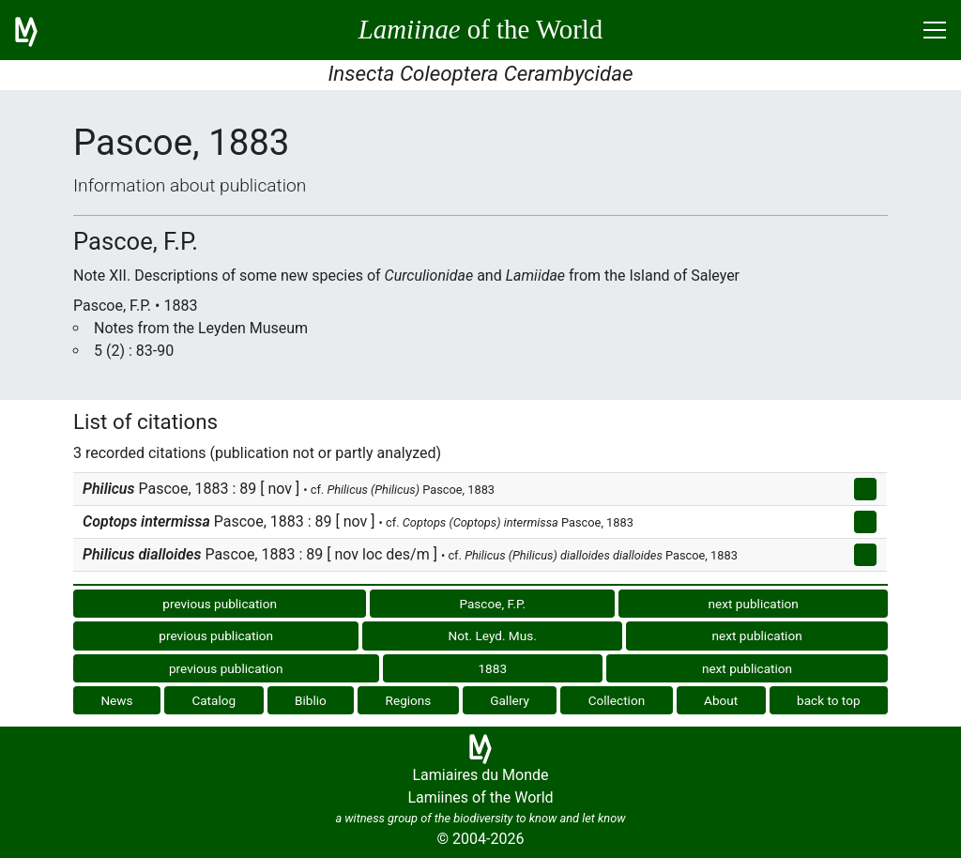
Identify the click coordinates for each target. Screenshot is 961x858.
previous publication (219, 603)
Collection (617, 700)
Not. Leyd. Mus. (493, 635)
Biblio (311, 700)
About (721, 700)
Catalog (213, 700)
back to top (829, 700)
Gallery (509, 700)
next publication (754, 603)
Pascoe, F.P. (492, 603)
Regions (409, 700)
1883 (492, 668)
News (116, 700)
